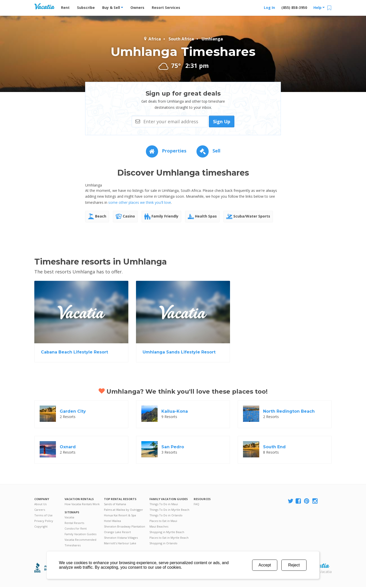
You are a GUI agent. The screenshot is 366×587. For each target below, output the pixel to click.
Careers (39, 510)
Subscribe (86, 7)
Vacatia (69, 517)
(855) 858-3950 (294, 7)
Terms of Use (43, 515)
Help (319, 7)
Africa (152, 39)
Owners (137, 7)
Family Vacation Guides (80, 534)
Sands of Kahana (115, 504)
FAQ (196, 504)
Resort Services (166, 7)
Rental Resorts (74, 523)
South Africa (181, 39)
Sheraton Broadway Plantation (124, 526)
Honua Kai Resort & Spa (120, 515)
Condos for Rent (76, 528)
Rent (65, 7)
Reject (294, 565)
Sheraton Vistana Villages (121, 537)
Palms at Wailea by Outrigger (123, 510)
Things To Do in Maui (163, 504)
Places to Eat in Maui (163, 521)
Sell (208, 151)
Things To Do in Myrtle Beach (169, 510)
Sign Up (221, 121)
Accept (264, 565)
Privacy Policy (43, 521)
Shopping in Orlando (163, 543)
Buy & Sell (112, 7)
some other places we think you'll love (139, 202)
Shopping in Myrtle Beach (166, 532)
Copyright (41, 526)
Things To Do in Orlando (165, 515)
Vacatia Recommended (80, 540)
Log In (269, 7)
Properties (166, 151)
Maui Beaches (158, 526)
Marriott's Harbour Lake (120, 543)
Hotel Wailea (112, 521)
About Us (40, 504)
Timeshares (73, 545)
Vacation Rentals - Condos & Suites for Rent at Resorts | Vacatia (44, 6)
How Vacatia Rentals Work (82, 504)
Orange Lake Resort (117, 532)
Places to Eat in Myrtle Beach (169, 537)
